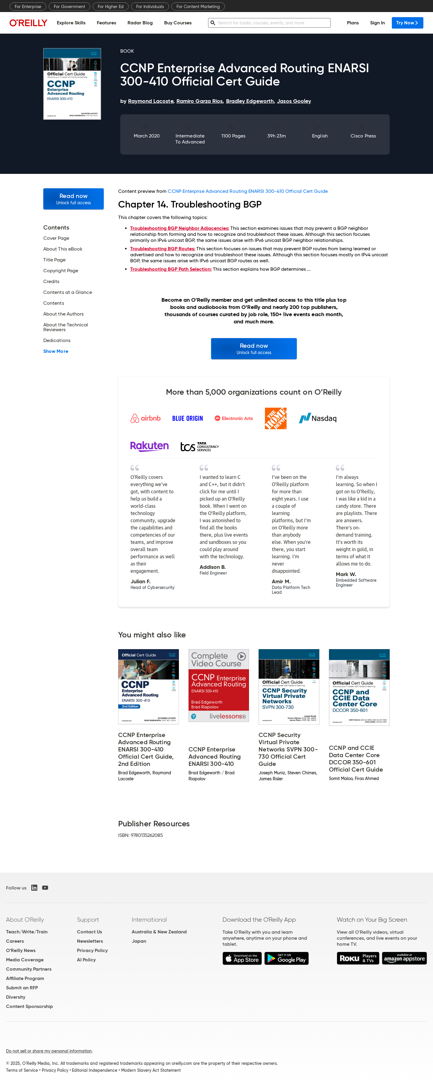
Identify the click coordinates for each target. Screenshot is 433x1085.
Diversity (15, 997)
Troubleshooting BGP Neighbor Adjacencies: (179, 228)
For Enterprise (28, 6)
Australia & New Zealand (159, 932)
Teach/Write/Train (27, 932)
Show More (55, 351)
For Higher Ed (111, 6)
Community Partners (28, 969)
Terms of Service (22, 1070)
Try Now (407, 23)
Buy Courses (178, 23)
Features (106, 23)
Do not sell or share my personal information (49, 1051)
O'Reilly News (20, 950)
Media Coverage (25, 960)
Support (88, 919)
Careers (15, 941)
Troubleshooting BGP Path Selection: (171, 269)
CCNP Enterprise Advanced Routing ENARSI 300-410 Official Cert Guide (247, 191)
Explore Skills (71, 23)
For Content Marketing (198, 6)
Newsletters (90, 941)
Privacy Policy (92, 950)
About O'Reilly (25, 919)
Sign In (377, 23)
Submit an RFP (22, 988)
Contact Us (89, 932)
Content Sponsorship (29, 1006)
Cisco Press (363, 136)
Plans (353, 23)
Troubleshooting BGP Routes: (162, 248)
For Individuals (150, 6)
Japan (139, 941)
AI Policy (86, 960)
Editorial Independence (94, 1070)
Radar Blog (140, 23)
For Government (69, 6)
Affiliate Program (25, 978)
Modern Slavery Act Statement (151, 1070)
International (149, 919)
